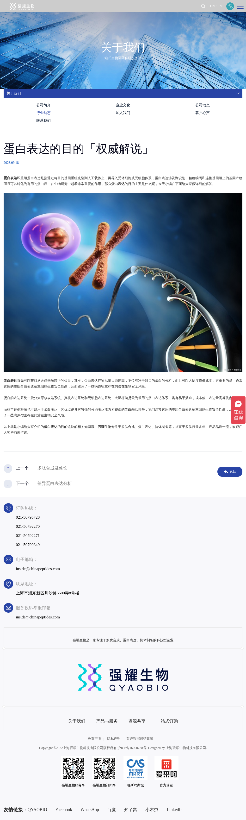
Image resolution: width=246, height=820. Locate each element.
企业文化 (123, 105)
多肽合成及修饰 (52, 468)
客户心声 (202, 113)
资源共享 (137, 721)
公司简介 (43, 105)
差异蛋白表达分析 (54, 483)
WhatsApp (89, 809)
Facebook (63, 809)
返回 (230, 472)
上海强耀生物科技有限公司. (186, 748)
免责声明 (94, 738)
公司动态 (202, 105)
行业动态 (43, 113)
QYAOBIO (37, 809)
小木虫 (151, 809)
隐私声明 (114, 738)
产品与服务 (107, 721)
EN (219, 6)
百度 (111, 809)
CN (212, 6)
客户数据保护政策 (139, 738)
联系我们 (43, 120)
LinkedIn (175, 809)
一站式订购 (167, 721)
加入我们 (123, 113)
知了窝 (130, 809)
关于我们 (76, 721)
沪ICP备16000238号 (131, 748)
